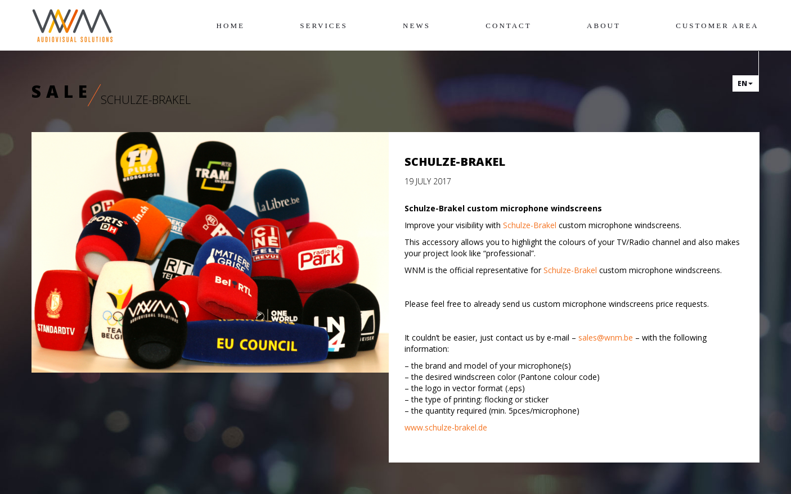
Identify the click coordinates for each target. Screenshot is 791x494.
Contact (508, 25)
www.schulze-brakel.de (446, 427)
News (416, 25)
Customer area (717, 25)
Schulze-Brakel (529, 225)
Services (323, 25)
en (745, 83)
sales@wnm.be (605, 337)
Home (231, 25)
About (604, 25)
